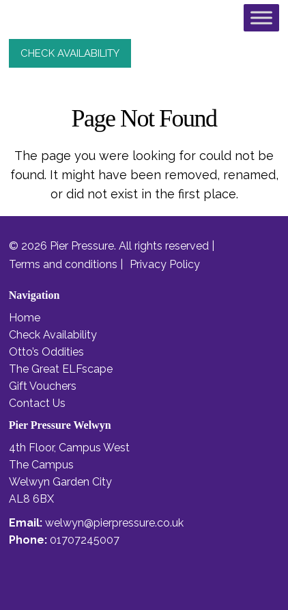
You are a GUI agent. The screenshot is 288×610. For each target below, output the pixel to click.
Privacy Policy (165, 264)
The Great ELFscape (61, 368)
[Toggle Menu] (261, 17)
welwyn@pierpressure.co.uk (114, 522)
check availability (69, 53)
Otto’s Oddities (46, 351)
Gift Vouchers (42, 386)
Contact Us (37, 403)
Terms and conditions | (66, 264)
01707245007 (84, 539)
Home (24, 317)
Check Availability (53, 334)
